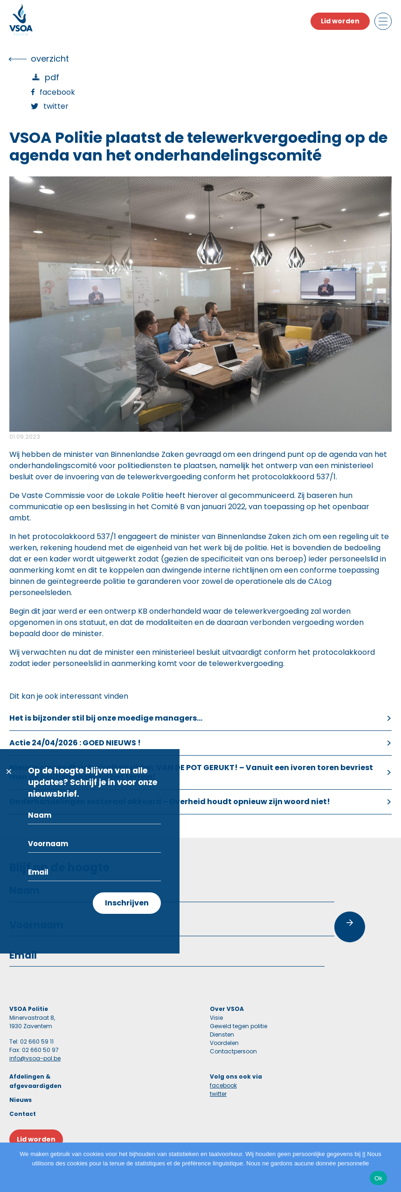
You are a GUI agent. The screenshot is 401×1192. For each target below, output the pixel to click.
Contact (22, 1114)
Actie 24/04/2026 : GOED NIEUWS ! (75, 742)
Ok (378, 1178)
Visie (216, 1018)
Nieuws (20, 1100)
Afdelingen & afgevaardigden (35, 1081)
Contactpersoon (233, 1051)
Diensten (222, 1034)
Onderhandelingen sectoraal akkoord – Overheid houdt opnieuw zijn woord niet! (169, 801)
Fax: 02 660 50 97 (34, 1050)
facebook (223, 1085)
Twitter (56, 106)
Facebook (57, 92)
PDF (52, 77)
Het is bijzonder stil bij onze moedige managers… (105, 718)
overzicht (50, 58)
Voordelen (224, 1043)
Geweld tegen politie (238, 1026)
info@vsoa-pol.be (35, 1058)
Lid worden (340, 21)
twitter (218, 1094)
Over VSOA (227, 1009)
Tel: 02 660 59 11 (31, 1041)
